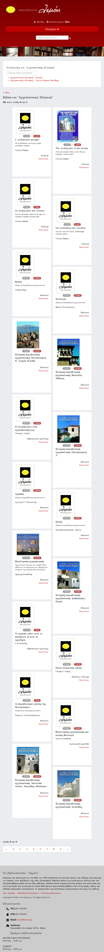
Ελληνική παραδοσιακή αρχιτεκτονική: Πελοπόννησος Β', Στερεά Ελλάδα (30, 357)
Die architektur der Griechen (71, 228)
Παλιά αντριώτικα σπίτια (69, 668)
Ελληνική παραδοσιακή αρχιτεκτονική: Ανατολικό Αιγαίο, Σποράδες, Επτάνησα (31, 783)
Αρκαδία (19, 494)
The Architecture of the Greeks (72, 148)
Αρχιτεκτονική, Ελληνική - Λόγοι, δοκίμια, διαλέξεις (34, 80)
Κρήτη (59, 521)
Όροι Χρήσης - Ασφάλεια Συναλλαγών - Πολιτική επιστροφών (32, 893)
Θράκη (18, 281)
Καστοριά (61, 299)
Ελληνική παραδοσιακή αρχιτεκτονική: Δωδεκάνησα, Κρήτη (71, 598)
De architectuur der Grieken (29, 210)
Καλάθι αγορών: (58, 22)
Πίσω (6, 93)
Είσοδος (39, 22)
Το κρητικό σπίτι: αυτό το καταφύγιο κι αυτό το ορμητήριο (28, 636)
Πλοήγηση (52, 29)
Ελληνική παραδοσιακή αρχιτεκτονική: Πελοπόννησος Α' (71, 452)
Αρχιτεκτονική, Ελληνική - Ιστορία (26, 77)
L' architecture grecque (27, 139)
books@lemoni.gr (24, 920)
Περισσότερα (43, 159)
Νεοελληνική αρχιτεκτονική (29, 561)
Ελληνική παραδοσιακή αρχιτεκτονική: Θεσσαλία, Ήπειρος (69, 375)
